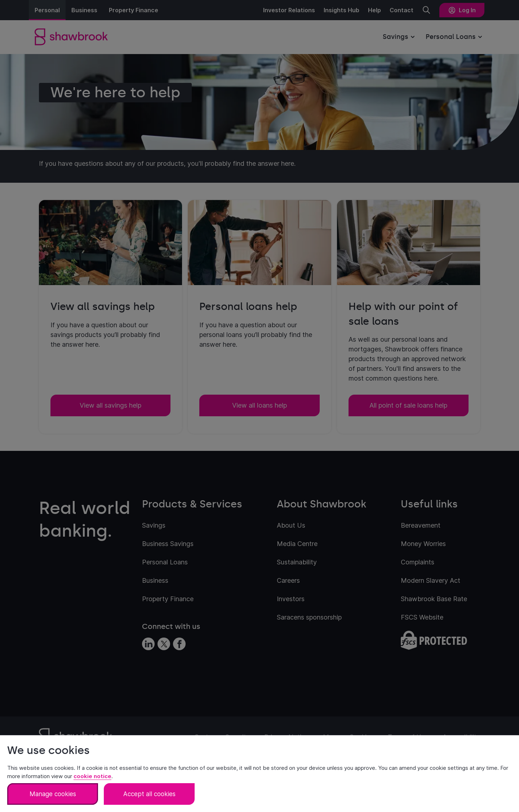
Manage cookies (53, 794)
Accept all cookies (149, 794)
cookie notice (92, 776)
